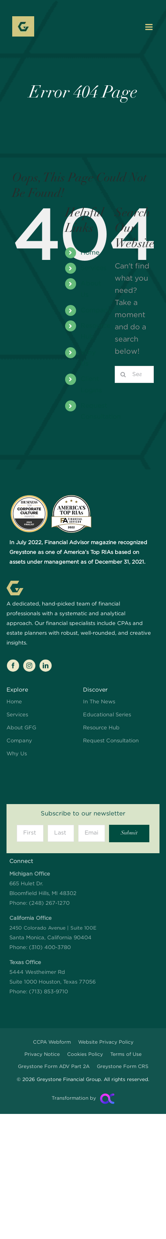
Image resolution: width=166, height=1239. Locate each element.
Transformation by (74, 1098)
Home (90, 253)
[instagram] (29, 666)
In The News (99, 702)
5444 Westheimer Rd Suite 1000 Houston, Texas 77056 (52, 972)
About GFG (21, 728)
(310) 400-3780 (50, 947)
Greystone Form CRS (123, 1066)
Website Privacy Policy (105, 1042)
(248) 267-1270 (49, 903)
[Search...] (134, 374)
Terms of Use (126, 1054)
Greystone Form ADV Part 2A (54, 1066)
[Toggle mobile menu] (149, 27)
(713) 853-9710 (48, 992)
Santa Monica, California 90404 (52, 928)
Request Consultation (111, 741)
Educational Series (107, 715)
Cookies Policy (85, 1054)
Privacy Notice (42, 1054)
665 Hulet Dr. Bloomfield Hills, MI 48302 (42, 884)
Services (94, 268)
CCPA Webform (52, 1042)
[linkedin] (45, 666)
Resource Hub (101, 728)
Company (96, 310)
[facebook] (13, 666)
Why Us (17, 754)
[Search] (123, 374)
